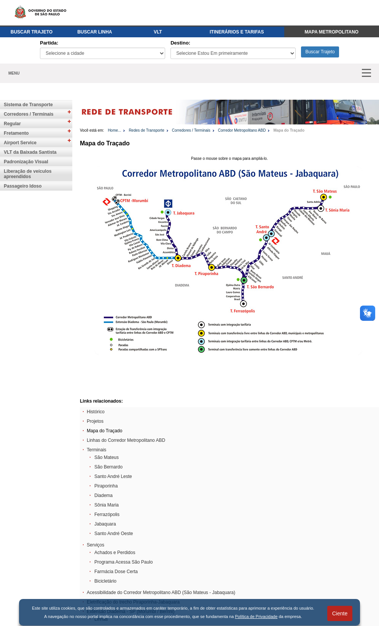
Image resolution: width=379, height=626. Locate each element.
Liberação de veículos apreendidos (27, 174)
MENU (13, 73)
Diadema (103, 495)
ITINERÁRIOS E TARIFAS (237, 32)
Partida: (49, 43)
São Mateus (106, 457)
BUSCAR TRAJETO (32, 32)
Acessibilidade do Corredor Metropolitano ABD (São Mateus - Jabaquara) (161, 592)
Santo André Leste (113, 476)
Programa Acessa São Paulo (123, 562)
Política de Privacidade (256, 616)
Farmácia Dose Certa (116, 571)
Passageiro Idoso (22, 186)
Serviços (95, 545)
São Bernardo (108, 467)
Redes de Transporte (146, 130)
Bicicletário (105, 581)
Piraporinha (106, 486)
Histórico (96, 411)
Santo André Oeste (113, 533)
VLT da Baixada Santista (30, 152)
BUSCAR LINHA (94, 32)
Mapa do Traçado (288, 130)
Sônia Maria (106, 505)
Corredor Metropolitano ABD (242, 130)
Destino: (180, 43)
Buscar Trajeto (319, 51)
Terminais (96, 449)
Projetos (95, 421)
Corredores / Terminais (29, 114)
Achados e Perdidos (114, 552)
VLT (158, 32)
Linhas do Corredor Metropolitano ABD (126, 440)
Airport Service (20, 142)
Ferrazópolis (106, 514)
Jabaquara (105, 524)
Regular (12, 123)
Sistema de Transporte (28, 104)
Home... (114, 130)
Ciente (339, 613)
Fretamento (16, 133)
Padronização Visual (26, 161)
